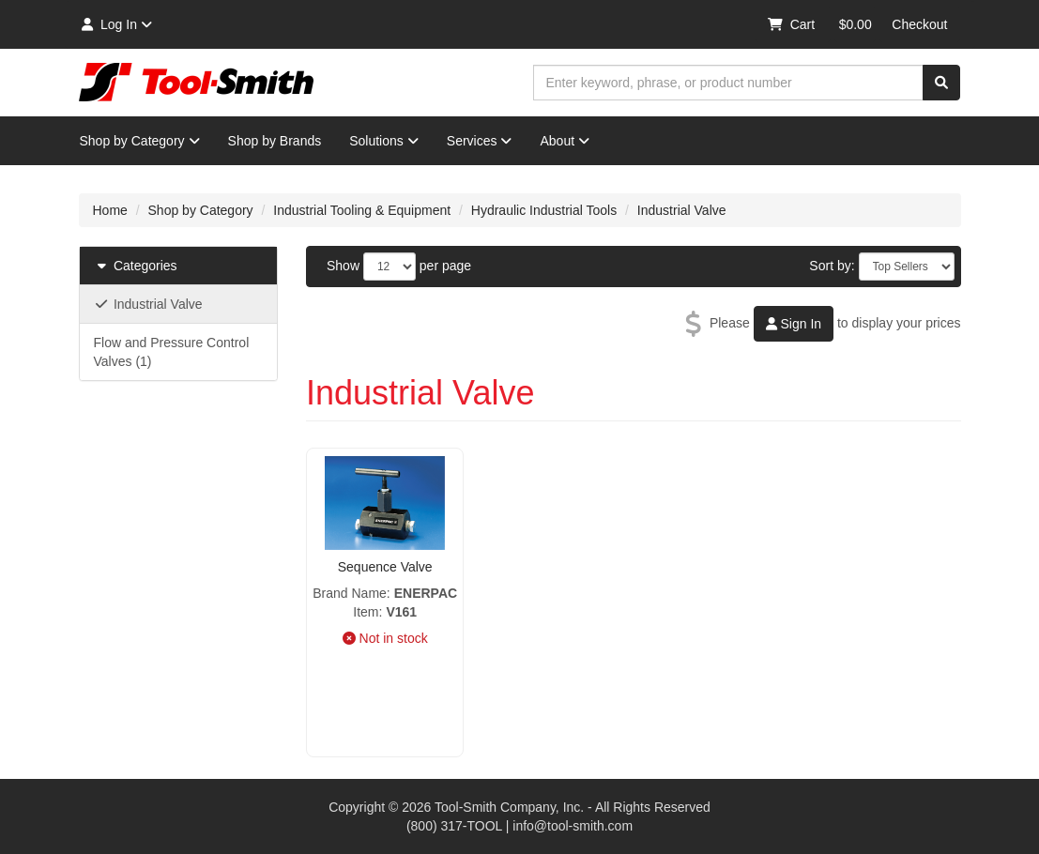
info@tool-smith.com (572, 825)
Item (365, 611)
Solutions (384, 140)
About (564, 140)
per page (445, 265)
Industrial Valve (681, 210)
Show (343, 265)
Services (479, 140)
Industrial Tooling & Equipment (362, 210)
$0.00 (855, 24)
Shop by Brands (275, 140)
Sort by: (831, 265)
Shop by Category (140, 140)
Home (110, 210)
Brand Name (350, 593)
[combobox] (728, 82)
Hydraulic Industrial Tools (544, 210)
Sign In (793, 323)
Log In (116, 24)
